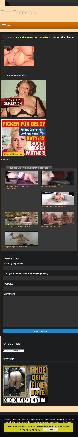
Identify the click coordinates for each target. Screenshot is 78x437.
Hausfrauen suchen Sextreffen (33, 37)
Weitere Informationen (31, 429)
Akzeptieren (50, 429)
